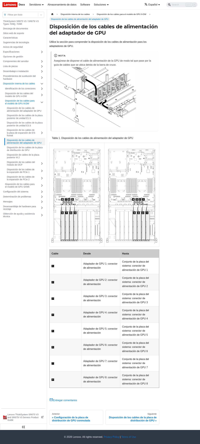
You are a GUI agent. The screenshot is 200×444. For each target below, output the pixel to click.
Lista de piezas (10, 66)
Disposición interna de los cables (19, 83)
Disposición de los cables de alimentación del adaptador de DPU (24, 109)
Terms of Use (128, 437)
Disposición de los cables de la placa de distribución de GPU (25, 149)
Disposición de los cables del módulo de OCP (21, 163)
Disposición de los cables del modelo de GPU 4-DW (19, 94)
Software (85, 4)
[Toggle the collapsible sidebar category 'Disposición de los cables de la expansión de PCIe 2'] (41, 178)
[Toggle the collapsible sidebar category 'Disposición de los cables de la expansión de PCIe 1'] (41, 171)
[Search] (182, 4)
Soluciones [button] (100, 4)
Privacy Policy (111, 437)
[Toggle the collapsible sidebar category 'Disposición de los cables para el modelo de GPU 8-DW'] (41, 102)
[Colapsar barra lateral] (23, 427)
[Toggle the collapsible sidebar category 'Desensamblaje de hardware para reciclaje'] (41, 208)
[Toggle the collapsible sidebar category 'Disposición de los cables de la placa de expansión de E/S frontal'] (41, 133)
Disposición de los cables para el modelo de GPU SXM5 (20, 185)
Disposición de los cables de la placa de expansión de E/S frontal (21, 133)
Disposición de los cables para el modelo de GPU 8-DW (20, 102)
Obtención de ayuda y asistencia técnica (19, 215)
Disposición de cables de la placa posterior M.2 (23, 156)
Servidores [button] (35, 4)
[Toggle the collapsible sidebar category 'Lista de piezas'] (41, 66)
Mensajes (7, 201)
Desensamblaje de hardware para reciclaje (19, 207)
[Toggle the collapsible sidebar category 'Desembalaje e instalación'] (41, 71)
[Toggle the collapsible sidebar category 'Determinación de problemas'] (41, 196)
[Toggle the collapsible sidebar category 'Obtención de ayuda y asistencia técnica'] (41, 215)
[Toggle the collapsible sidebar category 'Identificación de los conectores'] (41, 88)
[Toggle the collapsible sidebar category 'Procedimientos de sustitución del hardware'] (41, 77)
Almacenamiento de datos (62, 4)
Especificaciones (11, 52)
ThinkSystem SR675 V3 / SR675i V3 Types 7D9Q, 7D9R (21, 22)
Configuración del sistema (15, 191)
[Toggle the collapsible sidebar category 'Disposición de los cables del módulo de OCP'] (41, 163)
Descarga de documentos (15, 28)
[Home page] (52, 14)
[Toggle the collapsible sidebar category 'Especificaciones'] (41, 51)
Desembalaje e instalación (16, 71)
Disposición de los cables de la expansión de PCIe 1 (21, 171)
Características (10, 37)
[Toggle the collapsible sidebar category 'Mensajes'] (41, 201)
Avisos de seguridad (13, 47)
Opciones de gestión (13, 56)
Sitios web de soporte (13, 33)
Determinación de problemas (17, 196)
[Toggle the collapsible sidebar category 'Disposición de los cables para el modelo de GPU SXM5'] (41, 185)
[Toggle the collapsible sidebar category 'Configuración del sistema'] (41, 191)
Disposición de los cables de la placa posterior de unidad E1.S (25, 116)
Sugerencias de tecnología (16, 42)
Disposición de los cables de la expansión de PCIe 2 (21, 178)
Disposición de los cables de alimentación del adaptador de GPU (24, 141)
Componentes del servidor (16, 61)
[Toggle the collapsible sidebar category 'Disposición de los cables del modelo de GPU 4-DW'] (41, 95)
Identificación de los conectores (20, 88)
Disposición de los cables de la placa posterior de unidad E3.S (25, 124)
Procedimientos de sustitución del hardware (19, 77)
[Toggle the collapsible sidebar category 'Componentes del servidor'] (41, 61)
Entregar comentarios (63, 400)
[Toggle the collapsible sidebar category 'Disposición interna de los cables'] (41, 83)
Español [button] (150, 4)
